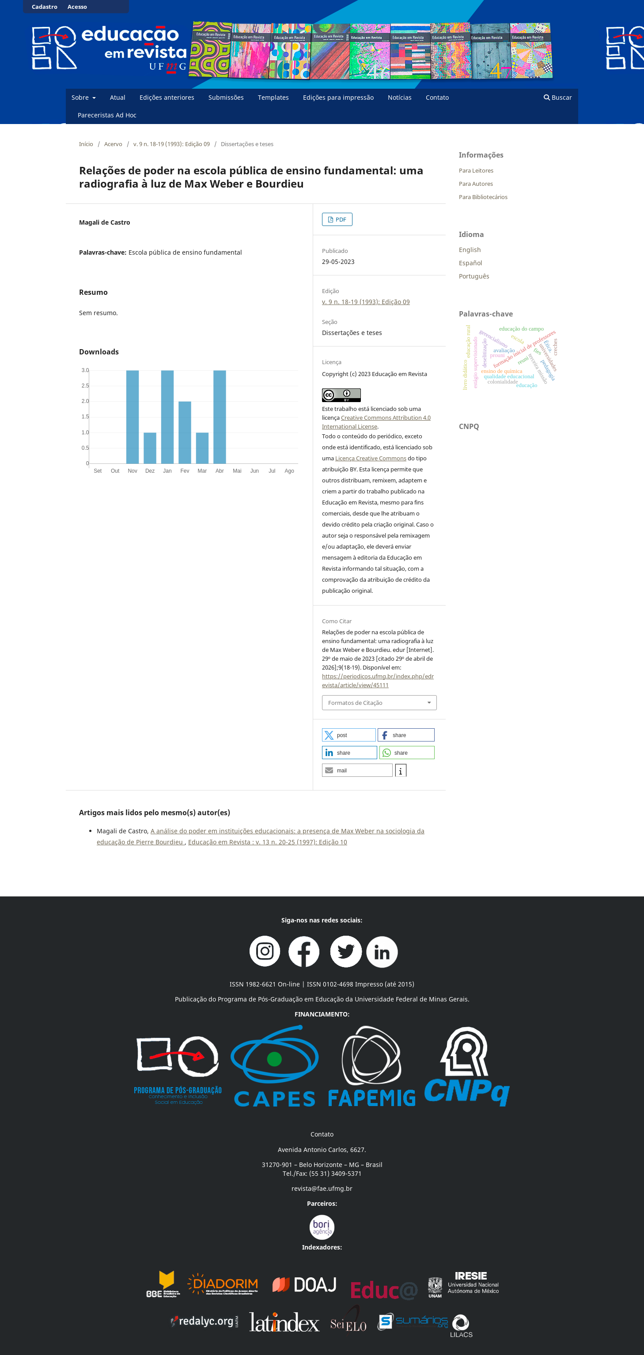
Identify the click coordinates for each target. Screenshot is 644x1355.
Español (470, 263)
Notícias (400, 97)
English (470, 249)
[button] (349, 734)
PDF (340, 219)
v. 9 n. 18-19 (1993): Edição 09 (171, 144)
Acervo (113, 144)
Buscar (558, 97)
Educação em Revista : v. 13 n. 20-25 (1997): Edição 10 (267, 842)
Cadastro (44, 7)
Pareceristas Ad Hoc (107, 115)
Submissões (226, 97)
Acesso (77, 7)
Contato (437, 97)
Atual (117, 97)
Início (86, 144)
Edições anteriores (167, 97)
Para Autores (476, 184)
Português (474, 276)
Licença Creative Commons (370, 458)
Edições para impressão (338, 97)
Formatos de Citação (355, 703)
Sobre (81, 97)
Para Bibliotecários (483, 197)
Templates (273, 97)
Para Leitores (476, 170)
